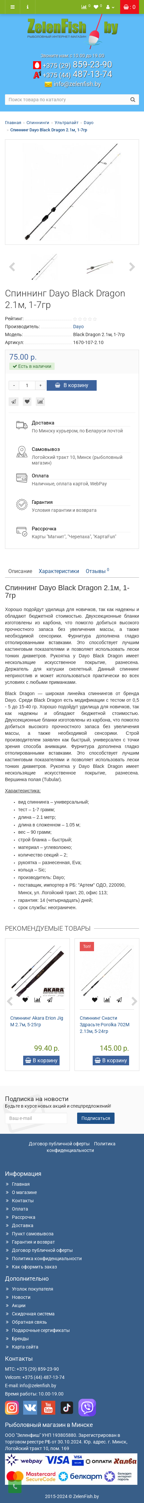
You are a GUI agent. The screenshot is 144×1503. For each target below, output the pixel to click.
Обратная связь (26, 1322)
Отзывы (97, 570)
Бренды (17, 1338)
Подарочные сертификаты (37, 1330)
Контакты (19, 1200)
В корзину (71, 385)
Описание (20, 571)
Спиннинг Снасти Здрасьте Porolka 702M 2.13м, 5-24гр (104, 1024)
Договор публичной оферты (59, 1143)
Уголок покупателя (29, 1289)
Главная (13, 122)
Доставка (19, 1225)
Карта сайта (21, 1346)
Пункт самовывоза (29, 1233)
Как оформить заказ (31, 1266)
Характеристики (59, 571)
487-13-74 (77, 74)
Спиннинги (37, 122)
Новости (17, 1297)
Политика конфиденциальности (43, 1258)
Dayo (88, 122)
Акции (15, 1305)
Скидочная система (30, 1313)
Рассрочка (20, 1217)
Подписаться (95, 1118)
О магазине (21, 1192)
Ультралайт (66, 122)
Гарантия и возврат (30, 1242)
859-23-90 (77, 64)
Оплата (16, 1209)
